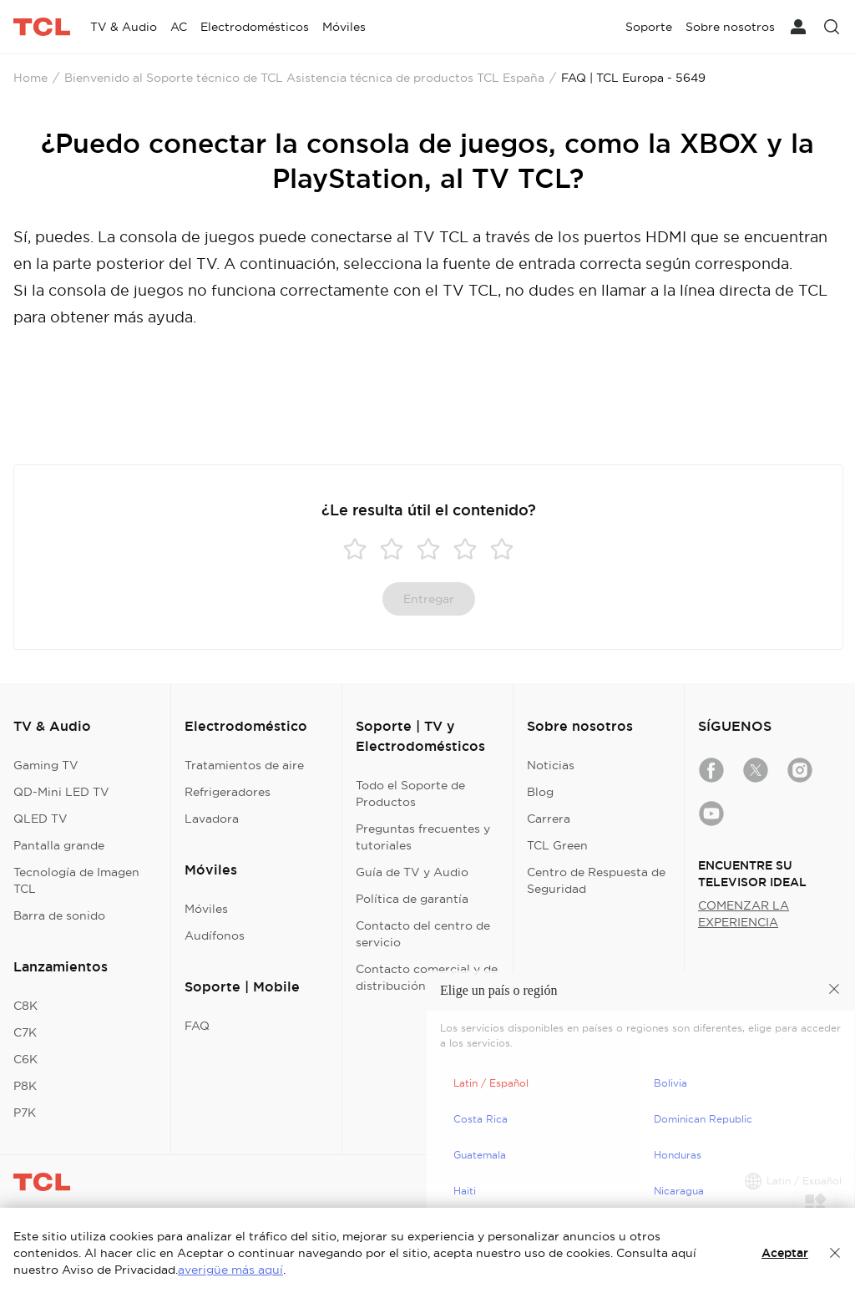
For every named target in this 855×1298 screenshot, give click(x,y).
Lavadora (212, 818)
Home (30, 77)
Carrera (548, 818)
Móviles (206, 908)
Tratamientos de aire (244, 765)
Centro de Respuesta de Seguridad (596, 880)
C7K (25, 1032)
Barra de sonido (59, 915)
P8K (25, 1085)
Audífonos (215, 935)
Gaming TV (45, 765)
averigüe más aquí (230, 1269)
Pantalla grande (58, 845)
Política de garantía (412, 898)
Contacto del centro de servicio (423, 934)
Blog (540, 791)
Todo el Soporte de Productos (410, 793)
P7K (24, 1112)
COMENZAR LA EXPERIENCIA (743, 914)
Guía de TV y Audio (412, 872)
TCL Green (557, 845)
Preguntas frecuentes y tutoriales (423, 837)
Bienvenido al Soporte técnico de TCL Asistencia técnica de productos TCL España (304, 77)
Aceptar (784, 1252)
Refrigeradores (228, 791)
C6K (25, 1059)
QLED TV (40, 818)
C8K (25, 1005)
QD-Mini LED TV (61, 791)
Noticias (550, 765)
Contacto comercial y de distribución (427, 977)
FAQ (197, 1025)
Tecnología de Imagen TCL (76, 880)
